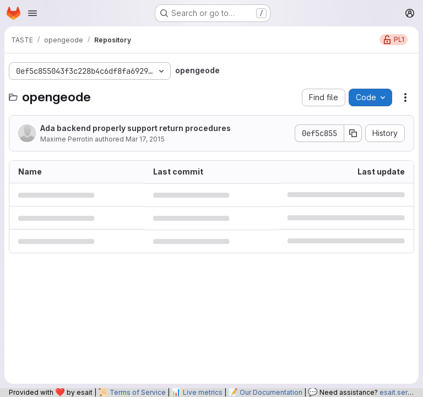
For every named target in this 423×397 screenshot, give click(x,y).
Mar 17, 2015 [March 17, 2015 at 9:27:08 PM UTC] (145, 139)
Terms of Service (138, 392)
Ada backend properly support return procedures (135, 128)
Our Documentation (271, 392)
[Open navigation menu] (32, 13)
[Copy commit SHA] (353, 133)
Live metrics (203, 392)
